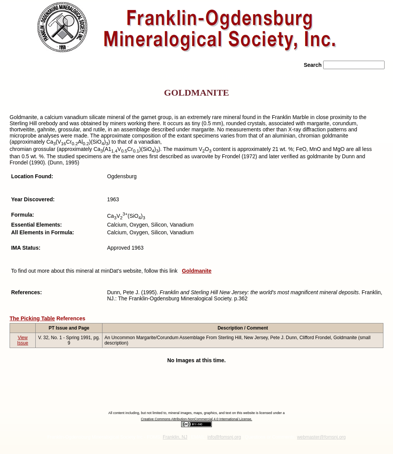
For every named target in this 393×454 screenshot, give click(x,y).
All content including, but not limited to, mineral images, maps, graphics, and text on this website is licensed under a (196, 413)
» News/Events (181, 76)
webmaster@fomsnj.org (321, 437)
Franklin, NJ (175, 437)
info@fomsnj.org (224, 437)
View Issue (22, 340)
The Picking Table (32, 318)
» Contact (282, 76)
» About (67, 76)
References (71, 318)
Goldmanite (196, 271)
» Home (26, 76)
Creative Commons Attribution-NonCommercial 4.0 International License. (196, 419)
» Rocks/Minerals (122, 76)
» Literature (233, 76)
